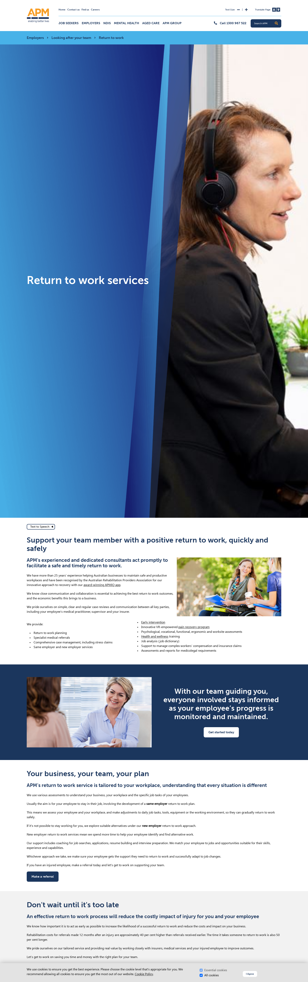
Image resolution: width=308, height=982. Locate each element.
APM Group (172, 23)
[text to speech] (41, 527)
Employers (91, 23)
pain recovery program (194, 627)
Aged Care (151, 23)
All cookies (211, 975)
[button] (276, 23)
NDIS (107, 23)
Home (62, 9)
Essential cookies (215, 970)
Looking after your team (71, 38)
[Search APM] (267, 23)
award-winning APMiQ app (101, 585)
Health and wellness (154, 636)
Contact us (73, 9)
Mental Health (126, 23)
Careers (95, 9)
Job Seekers (69, 23)
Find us (85, 9)
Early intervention (153, 622)
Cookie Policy (144, 974)
